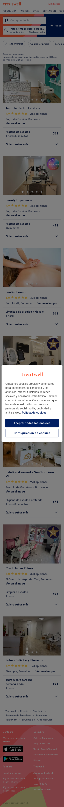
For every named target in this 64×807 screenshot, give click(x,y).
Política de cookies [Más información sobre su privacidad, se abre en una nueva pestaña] (34, 412)
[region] (32, 403)
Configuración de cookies (32, 433)
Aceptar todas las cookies (32, 423)
